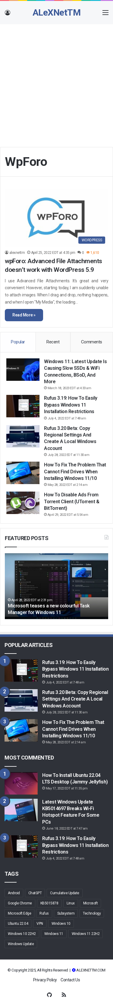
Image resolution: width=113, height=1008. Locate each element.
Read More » (24, 315)
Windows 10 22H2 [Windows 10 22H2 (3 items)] (22, 934)
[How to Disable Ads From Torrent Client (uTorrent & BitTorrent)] (22, 503)
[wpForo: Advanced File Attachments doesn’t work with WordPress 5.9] (56, 217)
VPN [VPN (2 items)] (39, 923)
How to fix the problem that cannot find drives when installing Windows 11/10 (75, 471)
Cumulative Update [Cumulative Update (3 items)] (64, 893)
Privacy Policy (45, 979)
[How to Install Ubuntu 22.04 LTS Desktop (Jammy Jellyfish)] (21, 783)
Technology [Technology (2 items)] (92, 913)
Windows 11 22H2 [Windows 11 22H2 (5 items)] (86, 934)
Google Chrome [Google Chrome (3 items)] (20, 903)
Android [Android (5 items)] (14, 893)
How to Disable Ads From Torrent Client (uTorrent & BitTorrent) (71, 501)
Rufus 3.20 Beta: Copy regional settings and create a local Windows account (75, 699)
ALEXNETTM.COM (90, 970)
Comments (91, 342)
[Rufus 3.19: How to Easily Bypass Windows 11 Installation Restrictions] (22, 406)
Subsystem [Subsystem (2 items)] (66, 913)
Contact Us (70, 979)
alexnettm (17, 253)
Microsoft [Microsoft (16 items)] (90, 903)
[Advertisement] (56, 83)
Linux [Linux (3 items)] (71, 903)
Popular (18, 342)
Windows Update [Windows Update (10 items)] (21, 944)
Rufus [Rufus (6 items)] (44, 913)
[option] (56, 586)
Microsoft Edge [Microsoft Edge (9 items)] (19, 913)
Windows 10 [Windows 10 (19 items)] (61, 923)
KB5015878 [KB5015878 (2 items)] (49, 903)
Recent (52, 342)
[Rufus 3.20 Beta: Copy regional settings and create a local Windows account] (22, 436)
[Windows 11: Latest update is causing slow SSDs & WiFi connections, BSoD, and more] (22, 369)
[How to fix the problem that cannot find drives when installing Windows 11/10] (22, 473)
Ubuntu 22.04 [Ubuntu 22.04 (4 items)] (18, 923)
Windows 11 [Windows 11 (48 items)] (53, 934)
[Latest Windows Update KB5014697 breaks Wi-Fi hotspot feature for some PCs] (21, 810)
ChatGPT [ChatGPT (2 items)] (35, 893)
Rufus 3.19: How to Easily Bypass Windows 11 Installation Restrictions (70, 404)
